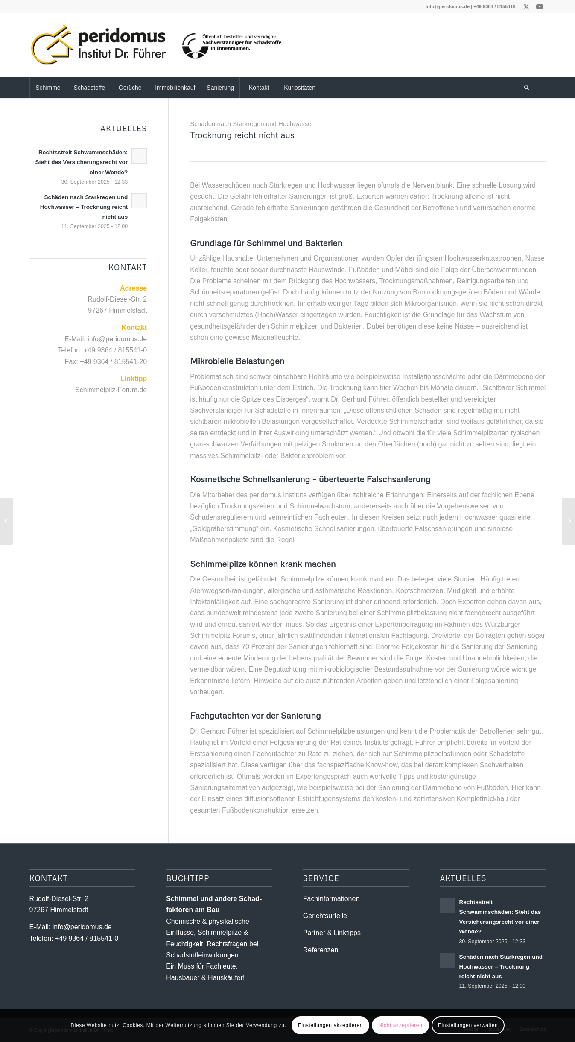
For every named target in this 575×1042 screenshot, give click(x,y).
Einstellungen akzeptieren (330, 1025)
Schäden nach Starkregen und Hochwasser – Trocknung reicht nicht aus (84, 207)
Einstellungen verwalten (468, 1025)
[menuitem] (48, 87)
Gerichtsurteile (325, 915)
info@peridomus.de (448, 6)
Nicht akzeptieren (401, 1025)
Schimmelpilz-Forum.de (111, 389)
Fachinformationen (331, 898)
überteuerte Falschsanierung (375, 479)
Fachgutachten (219, 715)
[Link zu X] (526, 6)
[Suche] (527, 87)
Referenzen (321, 950)
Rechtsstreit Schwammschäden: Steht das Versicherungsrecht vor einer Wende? (81, 162)
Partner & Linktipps (332, 932)
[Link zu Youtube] (539, 6)
